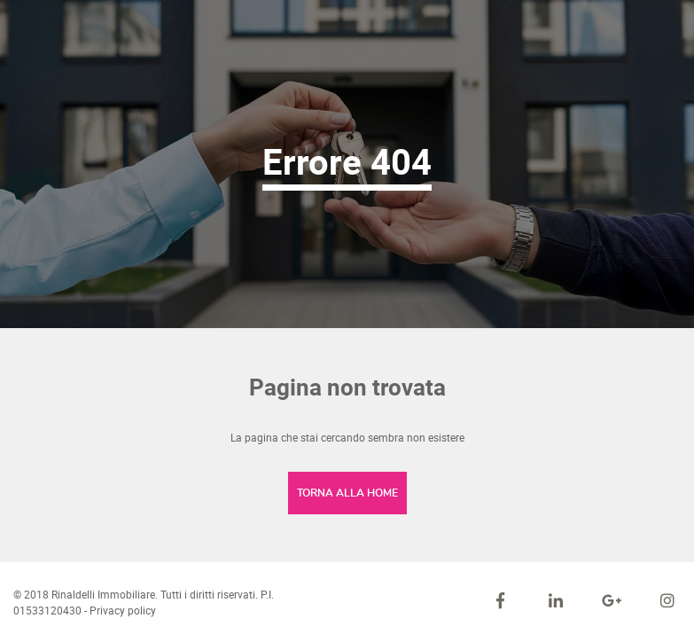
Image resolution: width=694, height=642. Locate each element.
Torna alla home (347, 493)
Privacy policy (123, 610)
